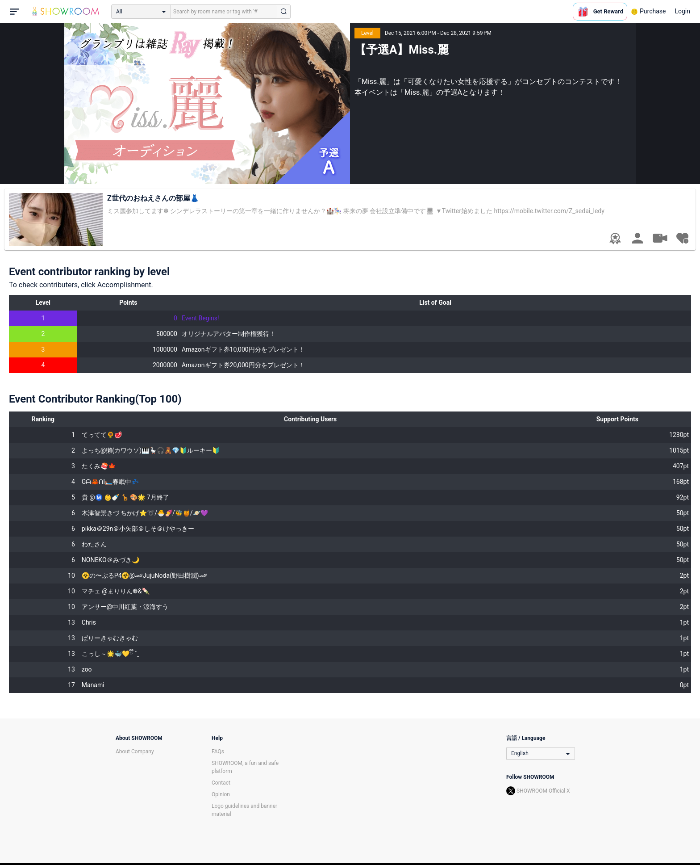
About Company (135, 751)
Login (682, 11)
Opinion (221, 794)
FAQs (218, 751)
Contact (221, 783)
